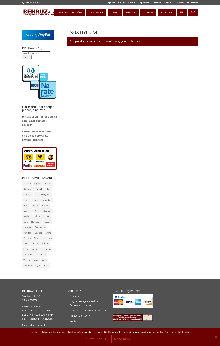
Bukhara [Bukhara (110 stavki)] (27, 194)
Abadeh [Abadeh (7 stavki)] (27, 183)
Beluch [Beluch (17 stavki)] (39, 189)
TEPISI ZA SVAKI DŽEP (69, 12)
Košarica (156, 3)
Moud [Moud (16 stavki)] (37, 216)
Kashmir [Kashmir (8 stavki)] (27, 210)
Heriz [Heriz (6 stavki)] (26, 205)
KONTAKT (166, 12)
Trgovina (111, 3)
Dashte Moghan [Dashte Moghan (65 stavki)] (42, 194)
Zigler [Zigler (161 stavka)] (38, 265)
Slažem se (94, 339)
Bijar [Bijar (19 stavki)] (48, 189)
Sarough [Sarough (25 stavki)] (48, 238)
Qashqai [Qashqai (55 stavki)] (39, 232)
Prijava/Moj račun (127, 3)
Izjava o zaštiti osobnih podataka (88, 310)
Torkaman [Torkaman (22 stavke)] (46, 249)
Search (26, 57)
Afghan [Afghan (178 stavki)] (37, 183)
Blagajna (168, 3)
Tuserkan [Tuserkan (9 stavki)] (41, 254)
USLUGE (130, 12)
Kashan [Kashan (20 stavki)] (45, 205)
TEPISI (114, 12)
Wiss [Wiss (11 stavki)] (44, 260)
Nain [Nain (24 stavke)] (25, 221)
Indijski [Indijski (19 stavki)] (35, 205)
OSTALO (148, 12)
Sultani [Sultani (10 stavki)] (45, 243)
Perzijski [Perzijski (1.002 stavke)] (27, 232)
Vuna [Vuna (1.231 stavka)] (36, 260)
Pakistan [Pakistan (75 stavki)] (27, 227)
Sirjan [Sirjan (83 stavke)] (35, 243)
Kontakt (74, 321)
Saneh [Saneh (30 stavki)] (37, 238)
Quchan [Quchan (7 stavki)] (27, 238)
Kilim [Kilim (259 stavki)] (37, 210)
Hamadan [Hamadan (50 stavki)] (46, 199)
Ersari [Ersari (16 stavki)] (26, 199)
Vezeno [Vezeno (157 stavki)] (26, 260)
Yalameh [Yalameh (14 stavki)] (27, 265)
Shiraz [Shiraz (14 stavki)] (26, 243)
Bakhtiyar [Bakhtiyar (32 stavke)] (27, 189)
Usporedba (144, 3)
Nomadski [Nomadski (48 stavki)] (36, 221)
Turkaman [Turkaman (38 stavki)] (28, 254)
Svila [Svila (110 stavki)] (25, 249)
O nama (74, 296)
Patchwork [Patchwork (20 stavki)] (40, 227)
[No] (215, 337)
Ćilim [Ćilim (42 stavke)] (46, 265)
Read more (122, 339)
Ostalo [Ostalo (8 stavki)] (47, 221)
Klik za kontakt (38, 325)
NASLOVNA (96, 12)
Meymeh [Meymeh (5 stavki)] (47, 210)
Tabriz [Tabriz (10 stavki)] (34, 249)
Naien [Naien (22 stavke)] (47, 216)
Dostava (180, 3)
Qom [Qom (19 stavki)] (48, 232)
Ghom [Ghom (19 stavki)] (35, 199)
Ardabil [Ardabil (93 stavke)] (48, 183)
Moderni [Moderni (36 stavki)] (27, 216)
